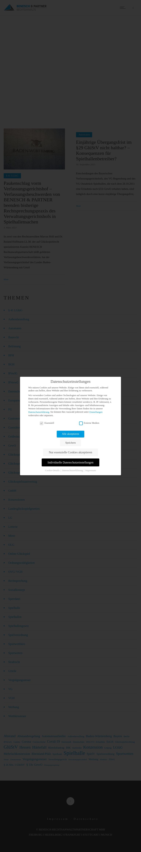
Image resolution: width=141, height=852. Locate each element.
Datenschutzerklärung (38, 412)
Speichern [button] (70, 442)
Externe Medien (89, 422)
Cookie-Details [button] (52, 470)
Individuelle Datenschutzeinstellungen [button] (70, 462)
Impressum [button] (90, 470)
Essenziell (47, 422)
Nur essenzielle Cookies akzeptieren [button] (70, 452)
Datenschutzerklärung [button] (72, 470)
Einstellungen (96, 412)
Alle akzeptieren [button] (70, 433)
